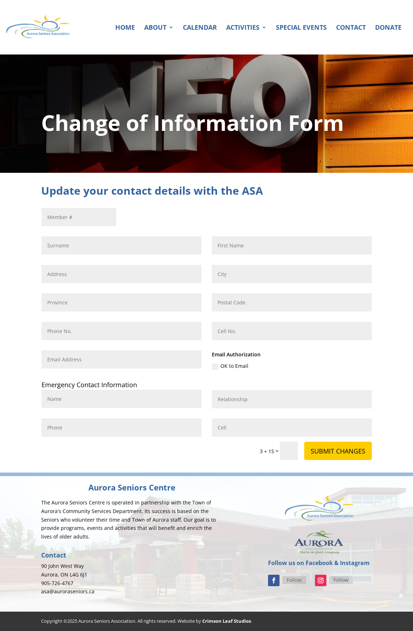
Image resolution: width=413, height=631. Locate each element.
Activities (242, 28)
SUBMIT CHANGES (338, 451)
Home (125, 28)
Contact (351, 28)
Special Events (301, 28)
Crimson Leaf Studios (226, 621)
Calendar (200, 28)
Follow (294, 580)
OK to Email (230, 366)
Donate (388, 28)
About (155, 28)
